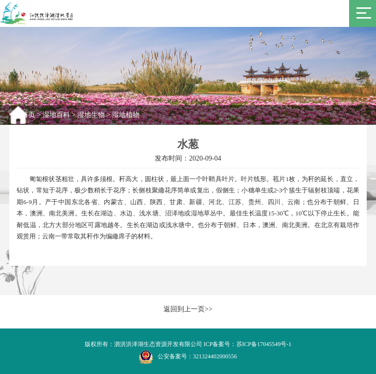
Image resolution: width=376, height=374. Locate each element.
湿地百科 (56, 114)
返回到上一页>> (188, 309)
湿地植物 (126, 114)
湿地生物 (91, 114)
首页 (28, 114)
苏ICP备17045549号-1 (264, 344)
